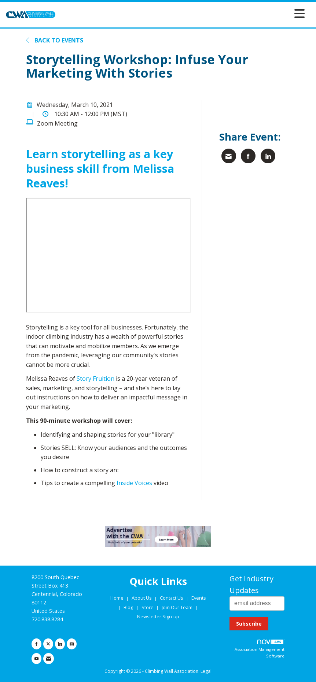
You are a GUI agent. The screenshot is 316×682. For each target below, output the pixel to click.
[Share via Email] (228, 156)
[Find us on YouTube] (36, 658)
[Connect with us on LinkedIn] (60, 643)
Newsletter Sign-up (158, 616)
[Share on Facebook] (248, 156)
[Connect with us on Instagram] (72, 643)
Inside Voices (134, 483)
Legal (206, 671)
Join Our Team (177, 607)
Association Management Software (259, 649)
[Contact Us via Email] (48, 658)
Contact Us (172, 598)
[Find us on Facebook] (36, 643)
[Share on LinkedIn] (268, 156)
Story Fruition (95, 378)
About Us (142, 598)
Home (117, 598)
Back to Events (54, 40)
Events (198, 598)
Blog (128, 607)
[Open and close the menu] (182, 13)
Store (148, 607)
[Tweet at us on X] (48, 643)
